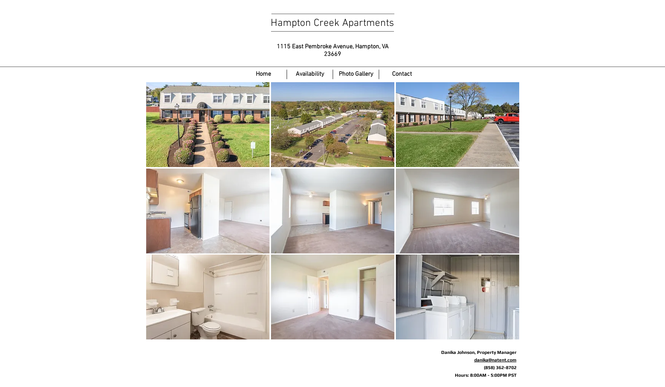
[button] (208, 124)
